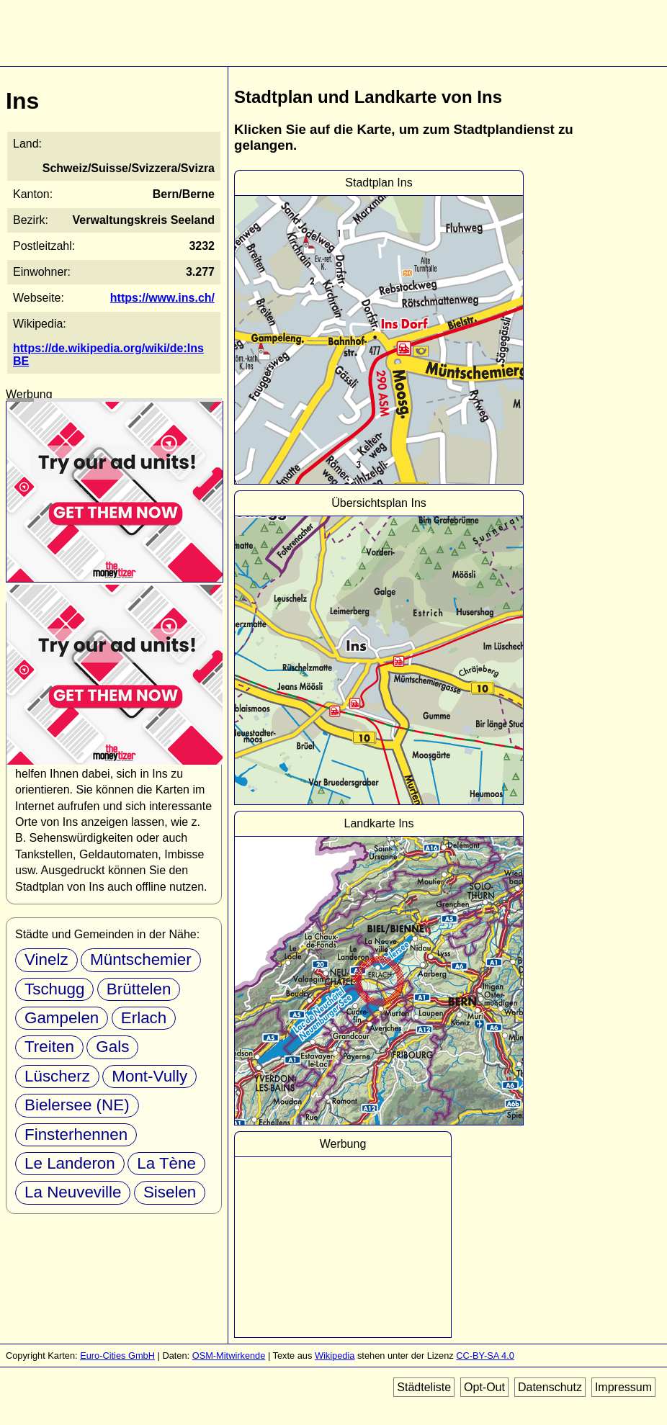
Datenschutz (550, 1387)
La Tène (166, 1163)
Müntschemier (141, 959)
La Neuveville (72, 1192)
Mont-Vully (149, 1076)
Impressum (623, 1387)
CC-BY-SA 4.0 (485, 1355)
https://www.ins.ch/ (162, 298)
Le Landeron (69, 1163)
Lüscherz (57, 1076)
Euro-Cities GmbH (117, 1355)
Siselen (169, 1192)
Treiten (49, 1047)
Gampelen (61, 1018)
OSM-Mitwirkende (229, 1355)
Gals (112, 1047)
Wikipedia (334, 1355)
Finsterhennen (75, 1134)
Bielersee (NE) (77, 1105)
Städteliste (424, 1387)
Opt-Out (484, 1387)
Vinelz (46, 959)
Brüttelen (139, 989)
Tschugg (54, 989)
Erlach (143, 1018)
